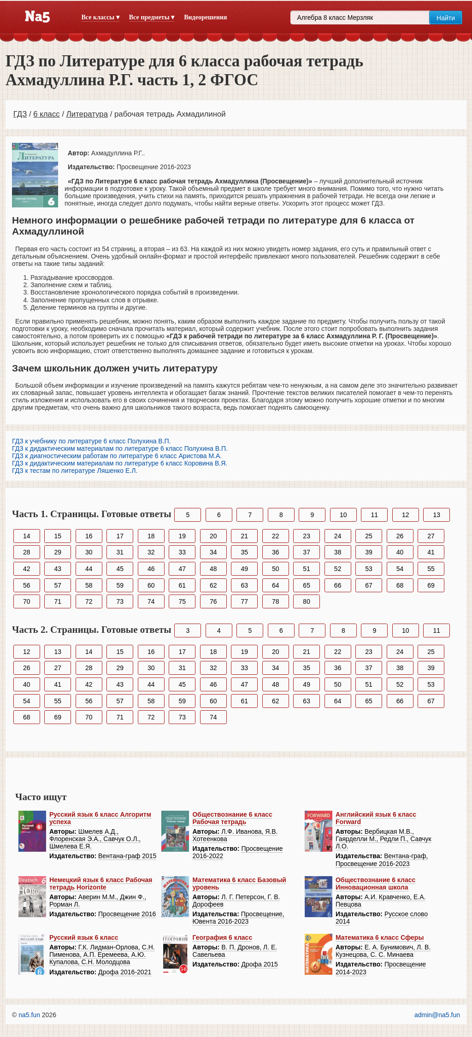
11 (374, 514)
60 (151, 585)
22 (275, 536)
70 (26, 601)
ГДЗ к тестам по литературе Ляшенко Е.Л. (74, 470)
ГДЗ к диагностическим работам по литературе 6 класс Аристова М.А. (117, 456)
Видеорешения (205, 17)
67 (368, 585)
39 (368, 552)
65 (306, 585)
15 (57, 536)
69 (431, 585)
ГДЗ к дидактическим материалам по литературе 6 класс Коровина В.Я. (119, 463)
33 (182, 552)
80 (306, 601)
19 (182, 536)
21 (244, 536)
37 (306, 552)
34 (213, 552)
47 (182, 568)
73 (120, 601)
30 (89, 552)
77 (244, 601)
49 (244, 568)
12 (405, 514)
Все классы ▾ (100, 17)
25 (368, 536)
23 (306, 536)
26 (400, 536)
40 (400, 552)
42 (26, 568)
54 (400, 568)
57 (57, 585)
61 (182, 585)
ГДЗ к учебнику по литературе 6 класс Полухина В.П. (91, 441)
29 (57, 552)
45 (120, 568)
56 (26, 585)
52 (338, 568)
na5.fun (29, 1015)
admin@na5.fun (437, 1015)
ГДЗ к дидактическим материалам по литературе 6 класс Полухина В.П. (120, 448)
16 (89, 536)
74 (151, 601)
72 (89, 601)
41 (431, 552)
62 (213, 585)
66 (338, 585)
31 (120, 552)
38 (338, 552)
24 (338, 536)
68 (400, 585)
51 (306, 568)
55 (431, 568)
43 (57, 568)
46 (151, 568)
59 (120, 585)
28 (26, 552)
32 (151, 552)
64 (275, 585)
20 (213, 536)
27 (431, 536)
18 (151, 536)
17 (120, 536)
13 (436, 514)
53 (368, 568)
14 (26, 536)
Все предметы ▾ (151, 17)
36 (275, 552)
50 (275, 568)
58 (89, 585)
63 (244, 585)
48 (213, 568)
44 (89, 568)
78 (275, 601)
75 (182, 601)
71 (57, 601)
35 (244, 552)
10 (343, 514)
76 (213, 601)
